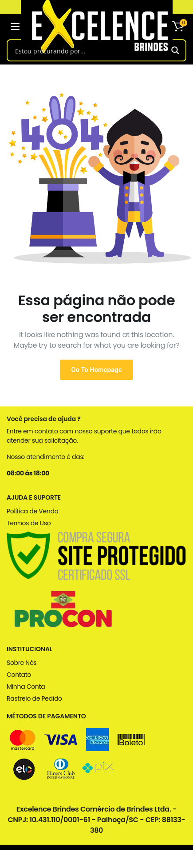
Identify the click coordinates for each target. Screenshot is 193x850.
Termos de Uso (29, 523)
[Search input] (89, 50)
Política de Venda (33, 511)
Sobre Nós (22, 662)
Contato (19, 674)
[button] (177, 26)
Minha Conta (26, 686)
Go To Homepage (96, 369)
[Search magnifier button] (175, 50)
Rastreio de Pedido (34, 698)
